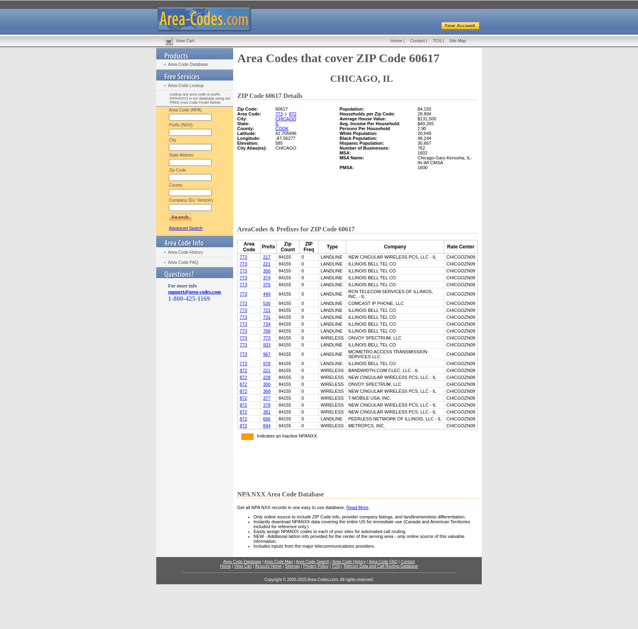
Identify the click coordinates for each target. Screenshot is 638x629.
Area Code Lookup (186, 85)
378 (266, 405)
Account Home (268, 566)
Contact (417, 40)
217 (266, 257)
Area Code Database (188, 64)
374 (266, 277)
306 (266, 384)
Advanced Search (186, 228)
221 (266, 263)
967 (266, 354)
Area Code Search (312, 561)
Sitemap (292, 566)
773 (279, 113)
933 (266, 344)
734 (266, 324)
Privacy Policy (315, 566)
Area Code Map (278, 561)
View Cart (185, 40)
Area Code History (185, 252)
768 (266, 331)
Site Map (457, 40)
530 (266, 303)
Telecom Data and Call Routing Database (380, 566)
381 (266, 411)
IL (277, 123)
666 (266, 418)
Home (396, 40)
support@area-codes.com (194, 292)
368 (266, 391)
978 (266, 363)
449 (266, 294)
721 (266, 310)
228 (266, 377)
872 (292, 113)
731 (266, 317)
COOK (281, 128)
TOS (437, 40)
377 (266, 398)
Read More (357, 507)
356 (266, 270)
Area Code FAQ (183, 262)
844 (266, 425)
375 (266, 284)
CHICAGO (285, 118)
